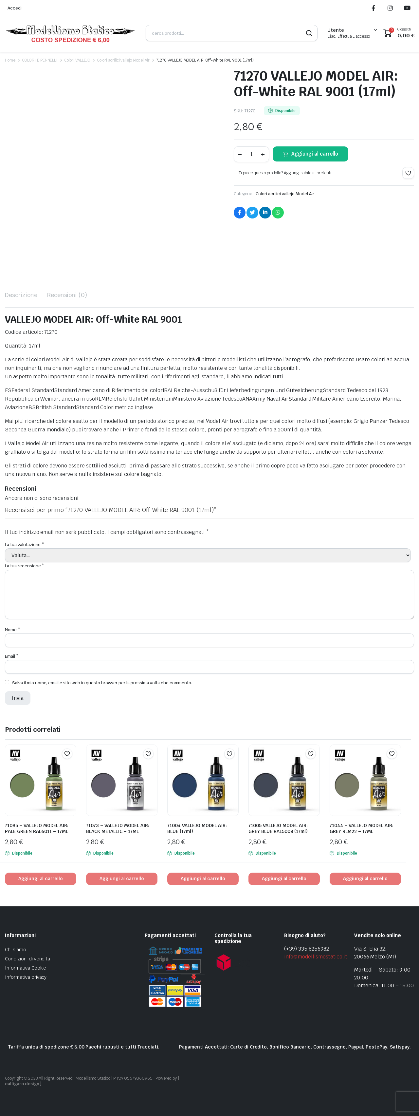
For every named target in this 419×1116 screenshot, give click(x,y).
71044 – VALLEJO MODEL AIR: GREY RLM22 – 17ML (361, 828)
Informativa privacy (25, 977)
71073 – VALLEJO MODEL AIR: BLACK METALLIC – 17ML (117, 828)
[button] (408, 173)
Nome (12, 630)
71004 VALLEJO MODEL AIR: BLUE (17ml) (197, 828)
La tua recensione (24, 566)
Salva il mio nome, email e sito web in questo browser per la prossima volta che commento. (102, 683)
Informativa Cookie (25, 968)
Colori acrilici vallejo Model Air (123, 60)
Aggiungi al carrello (314, 154)
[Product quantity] (251, 154)
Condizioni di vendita (27, 959)
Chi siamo (15, 950)
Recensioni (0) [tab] (67, 295)
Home (10, 60)
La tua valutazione (24, 544)
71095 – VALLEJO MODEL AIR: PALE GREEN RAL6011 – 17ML (36, 828)
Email (12, 656)
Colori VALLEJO (77, 60)
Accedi (15, 8)
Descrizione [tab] (21, 295)
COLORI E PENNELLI (40, 60)
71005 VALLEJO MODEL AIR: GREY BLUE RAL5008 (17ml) (278, 828)
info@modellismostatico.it (315, 956)
